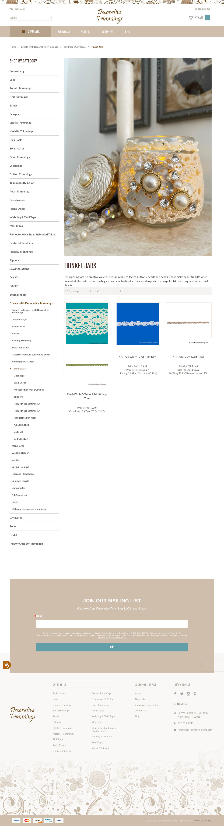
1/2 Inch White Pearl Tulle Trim (137, 356)
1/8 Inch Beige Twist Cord (188, 356)
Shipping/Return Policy (147, 705)
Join (112, 647)
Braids (14, 105)
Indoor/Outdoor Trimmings (26, 543)
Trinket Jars (20, 368)
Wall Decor (20, 382)
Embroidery (17, 71)
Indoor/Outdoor (100, 748)
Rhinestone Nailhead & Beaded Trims (32, 234)
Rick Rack (16, 139)
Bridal (13, 535)
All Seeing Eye (21, 424)
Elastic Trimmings (20, 122)
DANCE (14, 286)
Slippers (18, 396)
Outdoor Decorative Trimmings (29, 508)
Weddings (16, 165)
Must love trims (20, 347)
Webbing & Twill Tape (23, 217)
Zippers (14, 260)
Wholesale (64, 31)
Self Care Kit (20, 438)
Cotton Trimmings (21, 174)
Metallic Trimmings (21, 131)
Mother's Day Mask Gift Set (29, 389)
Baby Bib (18, 431)
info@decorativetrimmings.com (195, 729)
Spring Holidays (20, 466)
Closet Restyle (19, 319)
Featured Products (21, 243)
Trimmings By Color (22, 182)
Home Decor (18, 208)
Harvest (16, 333)
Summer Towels (20, 480)
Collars (15, 459)
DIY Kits (15, 277)
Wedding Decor (20, 452)
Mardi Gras (18, 445)
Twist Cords (17, 148)
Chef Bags (19, 375)
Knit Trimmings (19, 96)
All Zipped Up (19, 494)
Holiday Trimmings (21, 251)
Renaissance (17, 200)
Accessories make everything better (31, 354)
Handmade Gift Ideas (23, 361)
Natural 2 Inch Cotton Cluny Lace (87, 354)
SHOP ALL (30, 31)
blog (127, 31)
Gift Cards (16, 517)
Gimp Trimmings (20, 157)
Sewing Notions (19, 268)
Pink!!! (15, 501)
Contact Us (108, 31)
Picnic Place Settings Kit (27, 403)
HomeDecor (18, 326)
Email (39, 616)
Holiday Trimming (21, 340)
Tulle (13, 526)
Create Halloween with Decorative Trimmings (30, 311)
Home (138, 693)
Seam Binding (18, 294)
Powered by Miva (203, 820)
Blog (137, 716)
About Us (86, 31)
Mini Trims (16, 225)
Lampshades (18, 487)
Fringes (14, 114)
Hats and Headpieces (23, 473)
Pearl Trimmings (20, 191)
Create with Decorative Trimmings (31, 303)
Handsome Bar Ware (25, 417)
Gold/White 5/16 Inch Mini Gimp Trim (87, 438)
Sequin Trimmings (21, 88)
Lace (12, 79)
